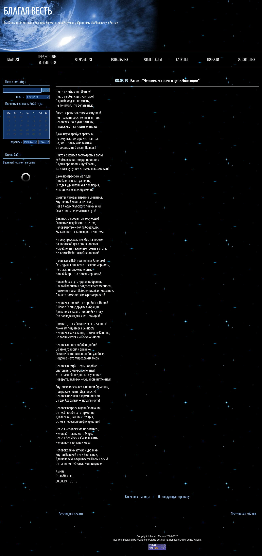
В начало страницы (137, 497)
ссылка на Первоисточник (171, 539)
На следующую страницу (174, 497)
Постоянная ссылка (243, 514)
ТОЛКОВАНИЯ (119, 60)
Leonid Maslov (158, 536)
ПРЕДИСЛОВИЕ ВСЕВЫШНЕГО (47, 60)
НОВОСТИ (213, 60)
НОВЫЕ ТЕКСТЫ (152, 60)
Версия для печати (71, 514)
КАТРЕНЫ (182, 60)
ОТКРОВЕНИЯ (83, 60)
